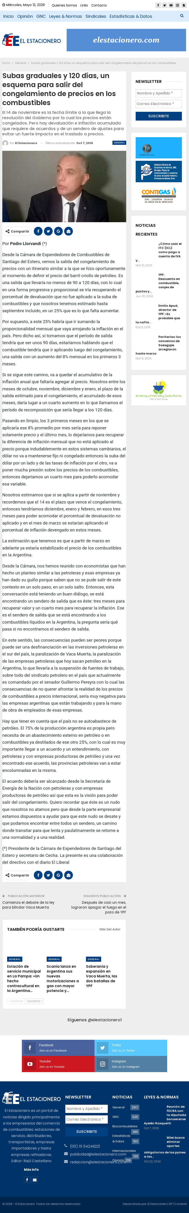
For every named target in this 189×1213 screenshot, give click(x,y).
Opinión (25, 16)
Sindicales (96, 16)
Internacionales (124, 1151)
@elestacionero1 (105, 1020)
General (119, 142)
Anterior (16, 1001)
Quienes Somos (64, 5)
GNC (41, 16)
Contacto (99, 5)
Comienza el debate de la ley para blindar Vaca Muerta (28, 905)
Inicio (8, 16)
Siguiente (34, 1001)
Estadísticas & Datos (131, 16)
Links (84, 5)
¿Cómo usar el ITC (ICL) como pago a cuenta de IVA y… (159, 251)
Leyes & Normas (65, 16)
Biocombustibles (124, 1126)
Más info (31, 1169)
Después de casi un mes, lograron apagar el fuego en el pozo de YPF (98, 907)
